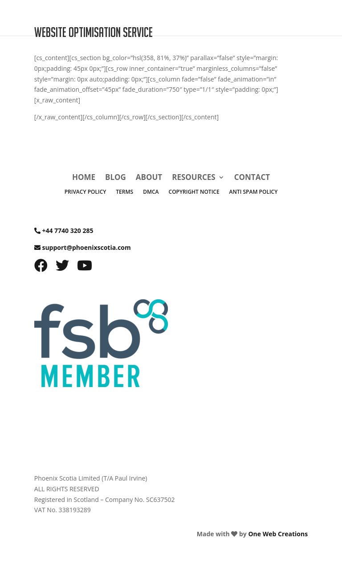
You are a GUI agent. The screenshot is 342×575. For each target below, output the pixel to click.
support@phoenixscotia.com (86, 247)
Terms (124, 192)
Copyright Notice (194, 192)
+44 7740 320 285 (67, 230)
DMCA (151, 192)
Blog (115, 178)
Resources (193, 178)
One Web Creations (278, 534)
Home (83, 178)
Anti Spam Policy (253, 192)
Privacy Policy (85, 192)
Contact (252, 178)
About (149, 178)
